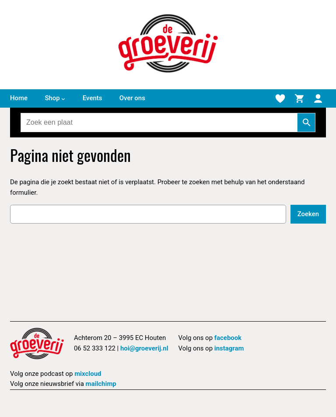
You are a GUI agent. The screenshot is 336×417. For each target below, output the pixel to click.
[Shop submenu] (63, 99)
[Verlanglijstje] (280, 98)
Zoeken (308, 214)
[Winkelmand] (299, 98)
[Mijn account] (318, 98)
